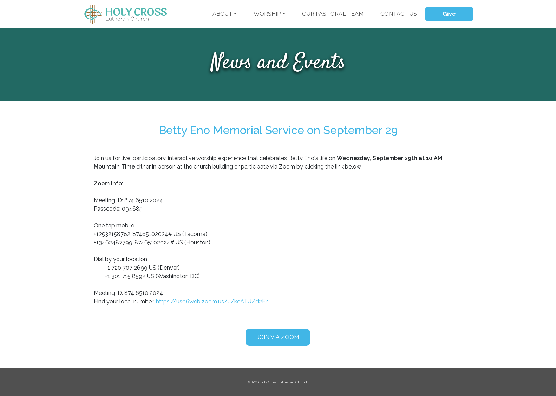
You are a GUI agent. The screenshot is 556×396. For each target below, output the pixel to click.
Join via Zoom (278, 337)
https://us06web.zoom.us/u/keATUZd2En (212, 301)
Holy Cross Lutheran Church (284, 382)
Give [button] (449, 14)
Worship (267, 14)
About (222, 14)
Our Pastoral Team (333, 14)
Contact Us (398, 14)
